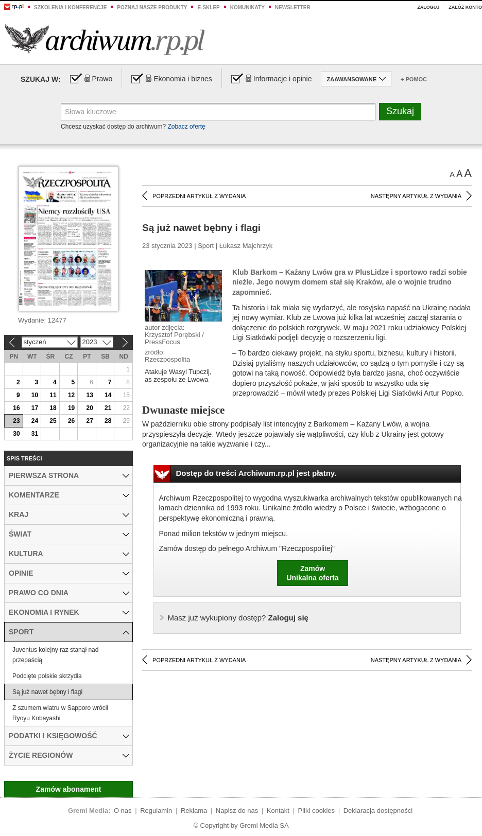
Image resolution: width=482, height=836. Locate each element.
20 (89, 408)
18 (52, 408)
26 (71, 420)
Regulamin (156, 810)
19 (71, 408)
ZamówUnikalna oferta (312, 573)
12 (71, 395)
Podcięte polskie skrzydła (47, 676)
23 (16, 420)
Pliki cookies (316, 810)
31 (34, 433)
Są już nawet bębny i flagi (47, 692)
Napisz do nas (237, 810)
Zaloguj (428, 7)
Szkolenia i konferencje (70, 7)
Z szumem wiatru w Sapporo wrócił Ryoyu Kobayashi (60, 713)
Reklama (194, 810)
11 (52, 395)
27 (89, 420)
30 (16, 433)
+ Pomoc (414, 79)
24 (34, 420)
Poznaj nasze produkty (152, 7)
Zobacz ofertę (186, 126)
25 (52, 420)
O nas (123, 810)
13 (89, 395)
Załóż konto (465, 7)
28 (108, 420)
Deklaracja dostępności (377, 810)
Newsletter (293, 7)
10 (34, 395)
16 (16, 408)
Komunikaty (247, 7)
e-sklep (208, 7)
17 (34, 408)
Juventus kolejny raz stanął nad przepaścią (55, 655)
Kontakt (278, 810)
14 (108, 395)
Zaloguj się (238, 617)
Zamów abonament (68, 789)
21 (108, 408)
